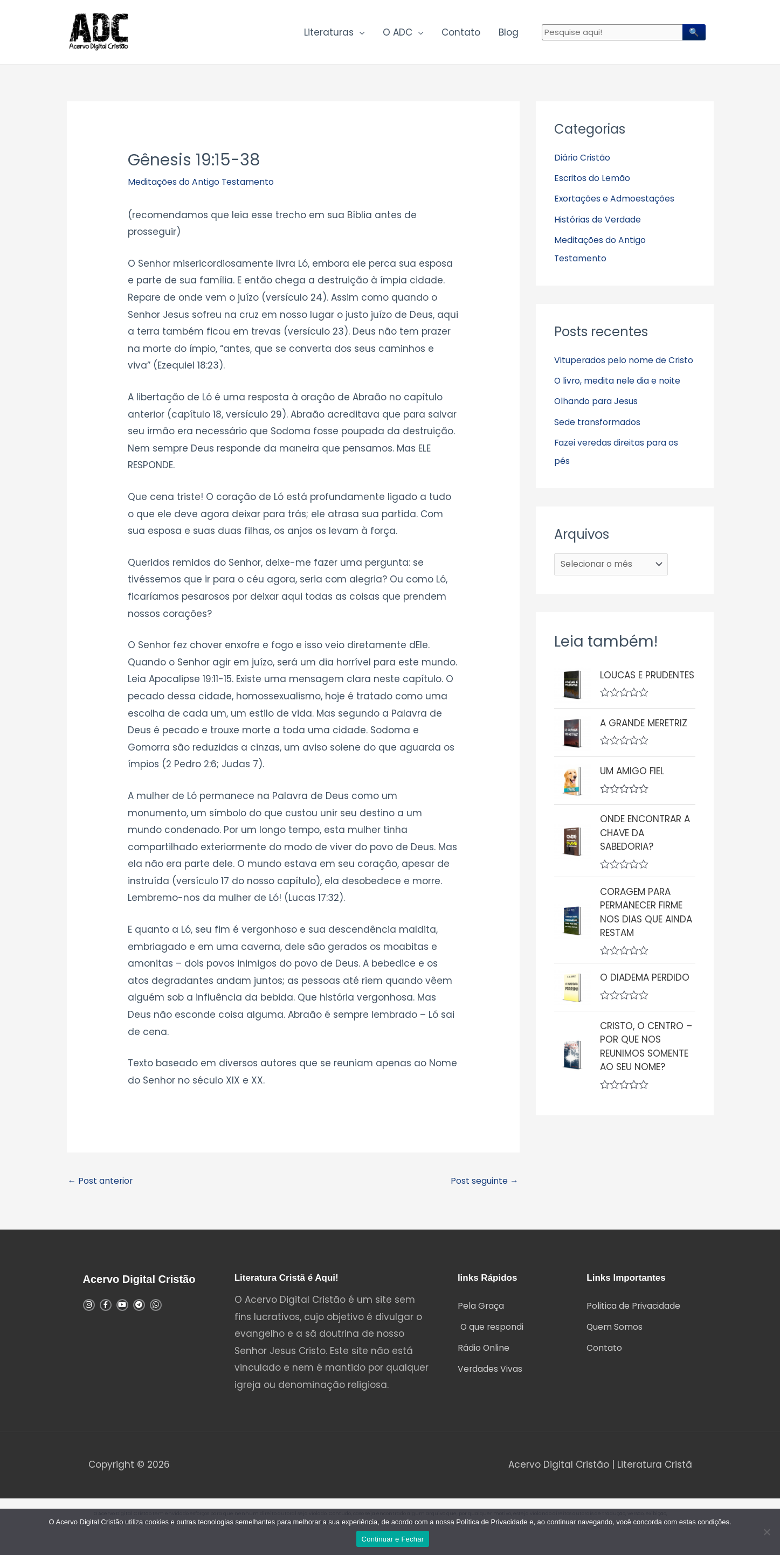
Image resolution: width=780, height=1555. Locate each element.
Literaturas (329, 35)
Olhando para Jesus (601, 444)
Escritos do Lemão (596, 184)
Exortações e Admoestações (621, 205)
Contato (460, 35)
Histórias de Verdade (603, 226)
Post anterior (103, 1188)
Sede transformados (602, 465)
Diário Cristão (585, 164)
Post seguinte (481, 1188)
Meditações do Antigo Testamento (209, 188)
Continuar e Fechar (393, 1539)
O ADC (397, 35)
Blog (509, 35)
